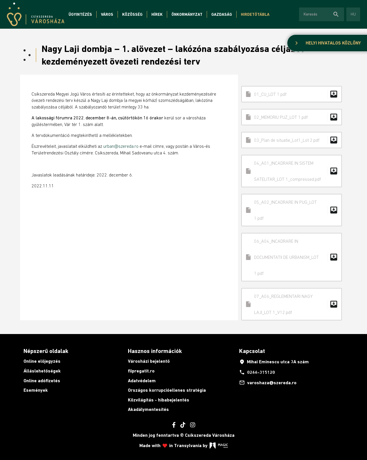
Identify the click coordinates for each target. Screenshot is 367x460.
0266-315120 (257, 372)
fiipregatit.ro (141, 371)
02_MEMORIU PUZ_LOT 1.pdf (291, 117)
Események (36, 390)
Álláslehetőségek (42, 371)
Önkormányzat (186, 14)
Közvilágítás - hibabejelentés (158, 400)
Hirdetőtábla (255, 14)
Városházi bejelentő (149, 361)
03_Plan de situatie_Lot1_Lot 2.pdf (291, 140)
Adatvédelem (142, 380)
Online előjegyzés (42, 361)
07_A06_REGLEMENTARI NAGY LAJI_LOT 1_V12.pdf (291, 304)
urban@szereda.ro (120, 146)
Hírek (157, 14)
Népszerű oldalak (46, 351)
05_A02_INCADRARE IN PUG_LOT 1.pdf (291, 210)
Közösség (132, 14)
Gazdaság (221, 14)
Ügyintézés (80, 14)
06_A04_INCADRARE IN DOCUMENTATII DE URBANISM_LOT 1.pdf (291, 257)
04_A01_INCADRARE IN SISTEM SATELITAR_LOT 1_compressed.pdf (291, 171)
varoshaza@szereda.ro (267, 382)
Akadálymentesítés (148, 409)
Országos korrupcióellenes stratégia (167, 390)
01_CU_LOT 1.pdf (291, 94)
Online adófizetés (42, 380)
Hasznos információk (155, 351)
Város (107, 14)
